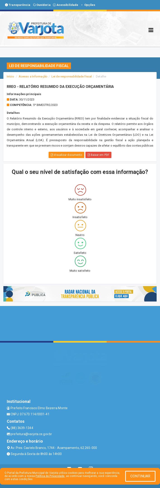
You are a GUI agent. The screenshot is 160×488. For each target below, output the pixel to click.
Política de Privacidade (49, 476)
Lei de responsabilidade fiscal (72, 76)
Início (10, 76)
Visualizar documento (66, 154)
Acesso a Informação (33, 76)
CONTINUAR (140, 476)
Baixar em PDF (98, 154)
